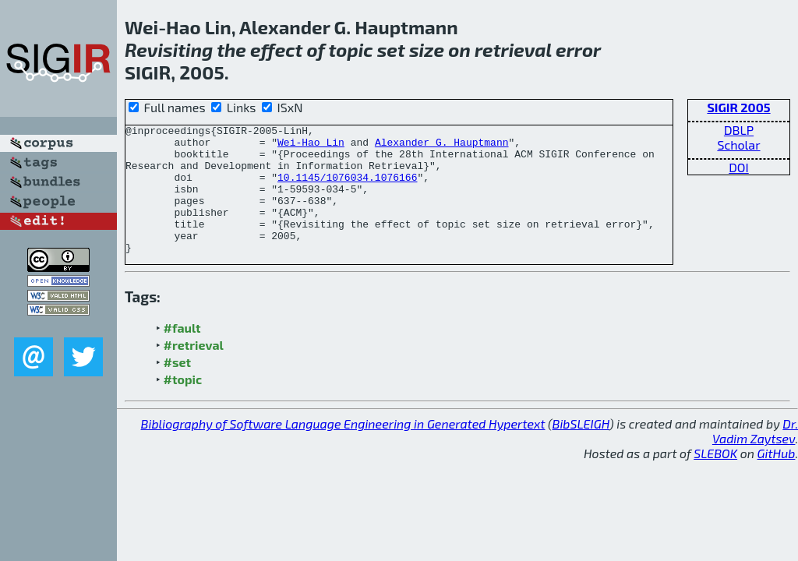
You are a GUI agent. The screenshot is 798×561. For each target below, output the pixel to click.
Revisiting (169, 49)
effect (276, 49)
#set (178, 387)
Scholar (738, 144)
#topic (183, 404)
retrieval (513, 49)
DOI (739, 167)
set (391, 49)
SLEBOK (715, 478)
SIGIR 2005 (738, 107)
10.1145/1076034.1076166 (347, 189)
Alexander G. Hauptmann (442, 146)
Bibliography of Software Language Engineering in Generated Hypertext (343, 449)
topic (350, 49)
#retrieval (194, 370)
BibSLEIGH (581, 449)
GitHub (776, 478)
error (578, 49)
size (426, 49)
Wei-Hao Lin (310, 146)
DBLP (739, 129)
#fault (182, 353)
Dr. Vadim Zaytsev (755, 456)
